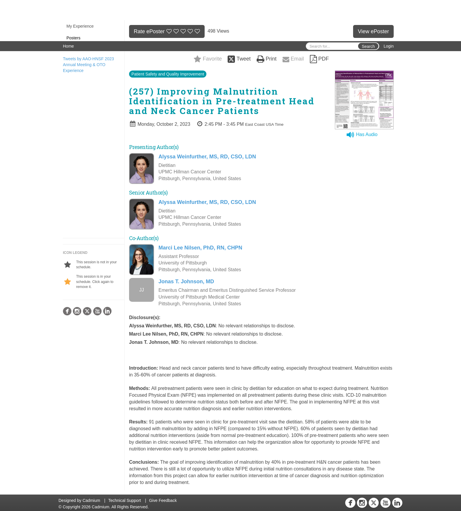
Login (389, 46)
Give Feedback (163, 500)
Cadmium (91, 500)
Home (68, 46)
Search (368, 46)
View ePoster (373, 31)
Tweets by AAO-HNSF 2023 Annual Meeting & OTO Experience (88, 64)
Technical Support (124, 500)
